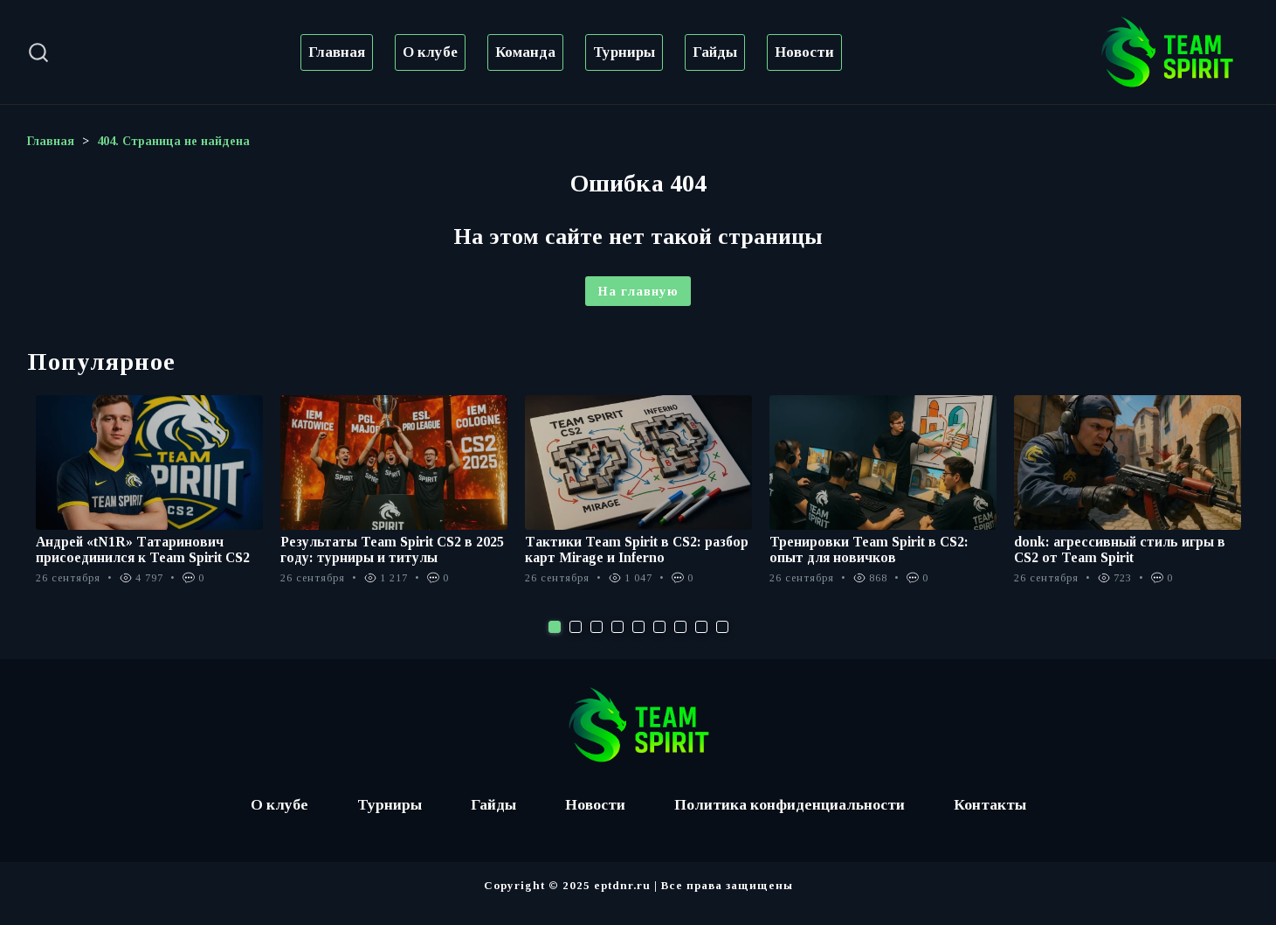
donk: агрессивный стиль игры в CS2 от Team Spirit (1120, 549)
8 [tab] (701, 642)
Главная (336, 52)
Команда (525, 52)
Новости (804, 52)
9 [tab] (722, 642)
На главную (638, 291)
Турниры (624, 52)
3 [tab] (596, 642)
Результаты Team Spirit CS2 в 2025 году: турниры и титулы (392, 549)
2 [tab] (575, 642)
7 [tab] (680, 642)
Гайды (715, 52)
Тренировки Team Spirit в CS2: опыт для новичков (869, 549)
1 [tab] (554, 642)
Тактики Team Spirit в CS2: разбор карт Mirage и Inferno (637, 549)
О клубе (430, 52)
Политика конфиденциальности (791, 820)
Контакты (995, 820)
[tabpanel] (149, 499)
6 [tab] (659, 642)
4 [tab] (617, 642)
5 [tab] (638, 642)
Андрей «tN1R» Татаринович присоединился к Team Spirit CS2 (144, 549)
